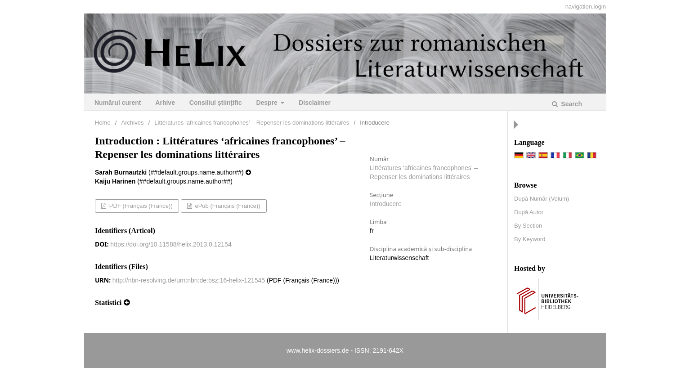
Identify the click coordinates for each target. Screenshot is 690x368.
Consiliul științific (215, 102)
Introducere (386, 203)
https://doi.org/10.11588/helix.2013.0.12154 (170, 244)
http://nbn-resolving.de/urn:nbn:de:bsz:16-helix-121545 (188, 280)
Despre (267, 102)
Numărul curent (117, 102)
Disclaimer (315, 102)
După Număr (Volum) (541, 198)
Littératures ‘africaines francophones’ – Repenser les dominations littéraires (251, 122)
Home (103, 122)
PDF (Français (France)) (140, 205)
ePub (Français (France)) (226, 205)
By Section (528, 225)
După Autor (528, 212)
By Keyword (529, 239)
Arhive (165, 102)
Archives (132, 122)
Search (570, 104)
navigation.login (585, 6)
